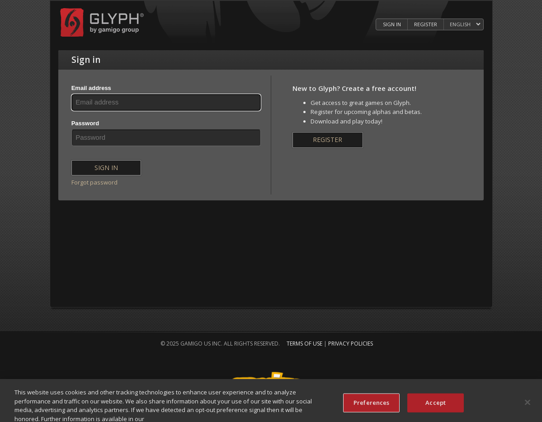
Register (327, 139)
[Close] (527, 404)
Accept (435, 404)
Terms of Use (304, 343)
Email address (91, 88)
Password (85, 123)
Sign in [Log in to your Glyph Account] (392, 24)
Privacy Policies (350, 343)
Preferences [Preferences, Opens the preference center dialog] (371, 404)
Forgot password (94, 182)
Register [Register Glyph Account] (425, 24)
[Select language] (465, 24)
